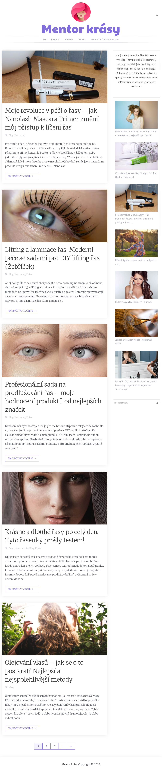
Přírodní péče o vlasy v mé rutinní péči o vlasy (135, 262)
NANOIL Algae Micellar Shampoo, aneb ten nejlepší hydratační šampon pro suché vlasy (135, 385)
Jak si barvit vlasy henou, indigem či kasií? (133, 341)
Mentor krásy (70, 764)
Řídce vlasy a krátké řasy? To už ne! (133, 301)
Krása (69, 39)
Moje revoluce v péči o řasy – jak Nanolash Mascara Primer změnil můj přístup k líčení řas (52, 119)
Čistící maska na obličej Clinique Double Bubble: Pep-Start (135, 175)
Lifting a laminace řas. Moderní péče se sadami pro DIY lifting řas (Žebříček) (52, 258)
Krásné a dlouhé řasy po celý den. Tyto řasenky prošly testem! (52, 536)
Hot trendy (51, 39)
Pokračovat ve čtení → (22, 176)
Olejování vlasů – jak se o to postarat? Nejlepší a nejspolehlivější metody (44, 671)
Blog (11, 135)
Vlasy (82, 39)
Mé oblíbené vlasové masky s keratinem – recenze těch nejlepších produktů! (135, 133)
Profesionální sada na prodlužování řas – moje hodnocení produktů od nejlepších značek (53, 397)
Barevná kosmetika (105, 39)
